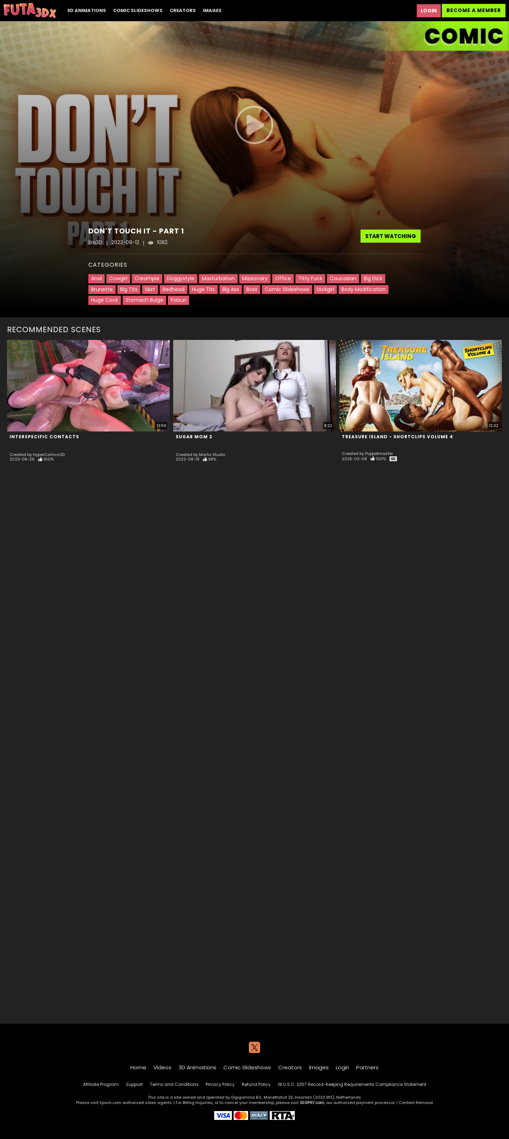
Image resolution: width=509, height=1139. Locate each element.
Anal (96, 278)
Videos (162, 1067)
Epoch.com (110, 1102)
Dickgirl (325, 289)
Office (283, 278)
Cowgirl (118, 278)
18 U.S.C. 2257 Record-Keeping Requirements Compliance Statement (352, 1084)
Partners (367, 1067)
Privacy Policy (220, 1084)
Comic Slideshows (138, 10)
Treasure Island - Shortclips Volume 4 (397, 437)
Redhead (174, 289)
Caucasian (343, 278)
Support (134, 1084)
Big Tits (129, 289)
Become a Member (473, 10)
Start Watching (390, 236)
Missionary (255, 278)
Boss (251, 289)
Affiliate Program (101, 1084)
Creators (183, 10)
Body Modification (363, 289)
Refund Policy (256, 1084)
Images (212, 10)
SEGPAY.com (312, 1102)
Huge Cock (104, 299)
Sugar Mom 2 (194, 437)
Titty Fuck (310, 278)
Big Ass (230, 289)
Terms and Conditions (174, 1084)
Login (429, 10)
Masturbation (218, 278)
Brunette (102, 289)
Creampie (147, 278)
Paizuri (178, 299)
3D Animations (86, 10)
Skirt (150, 289)
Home (138, 1067)
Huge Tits (203, 289)
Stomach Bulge (144, 299)
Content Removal (416, 1102)
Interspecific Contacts (44, 437)
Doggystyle (180, 278)
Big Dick (373, 278)
